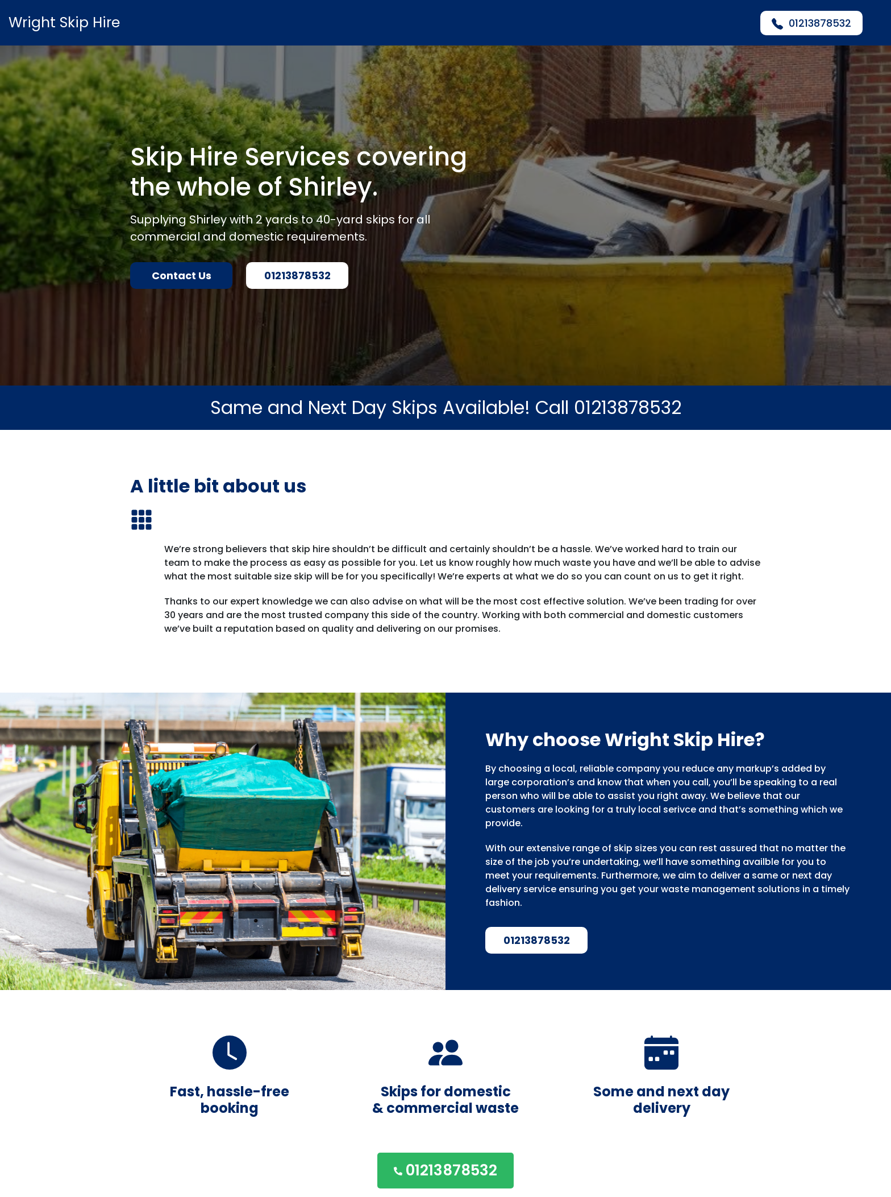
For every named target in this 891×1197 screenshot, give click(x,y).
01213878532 (811, 23)
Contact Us (181, 275)
